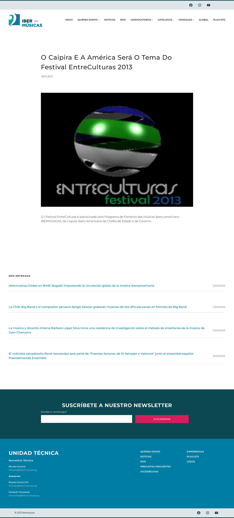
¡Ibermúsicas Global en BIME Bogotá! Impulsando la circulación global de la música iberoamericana (81, 285)
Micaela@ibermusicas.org (23, 469)
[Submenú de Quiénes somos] (98, 19)
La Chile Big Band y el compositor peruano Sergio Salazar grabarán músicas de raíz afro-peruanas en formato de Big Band (97, 307)
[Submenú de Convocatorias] (152, 19)
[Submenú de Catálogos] (173, 19)
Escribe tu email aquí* (86, 416)
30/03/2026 (219, 285)
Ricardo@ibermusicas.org (23, 485)
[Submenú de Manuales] (193, 19)
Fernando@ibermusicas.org (24, 495)
